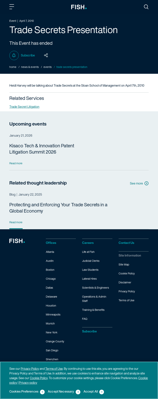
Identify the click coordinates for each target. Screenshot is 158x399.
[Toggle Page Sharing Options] (46, 55)
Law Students (90, 270)
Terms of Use (126, 300)
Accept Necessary (61, 392)
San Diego (52, 350)
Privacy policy (28, 382)
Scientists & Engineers (95, 288)
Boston (50, 270)
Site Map (124, 264)
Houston (51, 305)
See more (139, 183)
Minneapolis (53, 314)
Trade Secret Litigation (24, 106)
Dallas (49, 288)
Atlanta (50, 252)
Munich (50, 323)
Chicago (51, 279)
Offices (51, 242)
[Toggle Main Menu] (12, 7)
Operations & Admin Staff (94, 298)
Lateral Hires (89, 279)
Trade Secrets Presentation (71, 67)
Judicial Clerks (90, 261)
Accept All (90, 392)
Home (12, 67)
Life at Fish (88, 252)
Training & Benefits (93, 310)
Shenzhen (52, 359)
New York (51, 332)
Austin (50, 261)
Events (47, 67)
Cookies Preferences (23, 392)
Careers (88, 242)
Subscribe (22, 55)
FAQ (84, 319)
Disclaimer (125, 282)
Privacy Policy (127, 291)
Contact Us (126, 242)
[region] (79, 380)
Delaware (51, 296)
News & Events (30, 67)
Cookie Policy (127, 273)
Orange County (55, 341)
